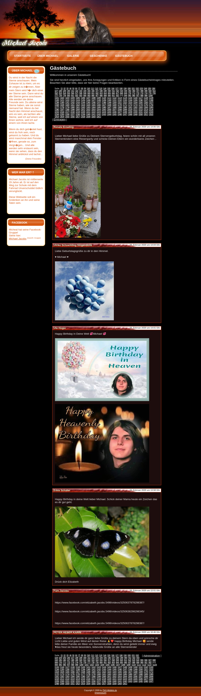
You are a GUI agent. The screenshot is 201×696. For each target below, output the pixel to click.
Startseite (22, 55)
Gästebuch (123, 55)
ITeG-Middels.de (110, 690)
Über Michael (47, 55)
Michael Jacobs (17, 238)
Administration (151, 655)
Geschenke (98, 55)
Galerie (73, 55)
